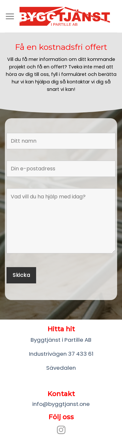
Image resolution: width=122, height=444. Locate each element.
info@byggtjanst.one (61, 404)
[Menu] (10, 16)
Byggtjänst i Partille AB (61, 340)
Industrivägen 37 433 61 (61, 354)
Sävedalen (61, 368)
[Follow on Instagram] (61, 430)
